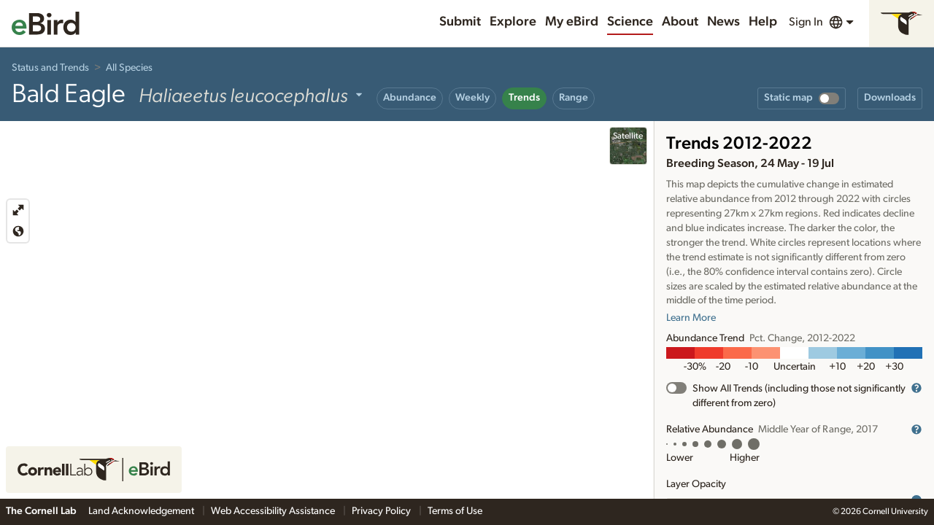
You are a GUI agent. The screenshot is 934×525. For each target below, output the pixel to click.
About (680, 21)
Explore (513, 21)
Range (573, 98)
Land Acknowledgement (142, 511)
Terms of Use (455, 511)
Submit (460, 21)
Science (630, 21)
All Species (129, 68)
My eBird (571, 21)
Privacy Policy (382, 511)
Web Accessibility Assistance (274, 511)
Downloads (890, 98)
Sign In (806, 22)
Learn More (691, 318)
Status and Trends (50, 68)
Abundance (409, 98)
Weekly (472, 98)
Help (763, 21)
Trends (524, 98)
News (723, 21)
